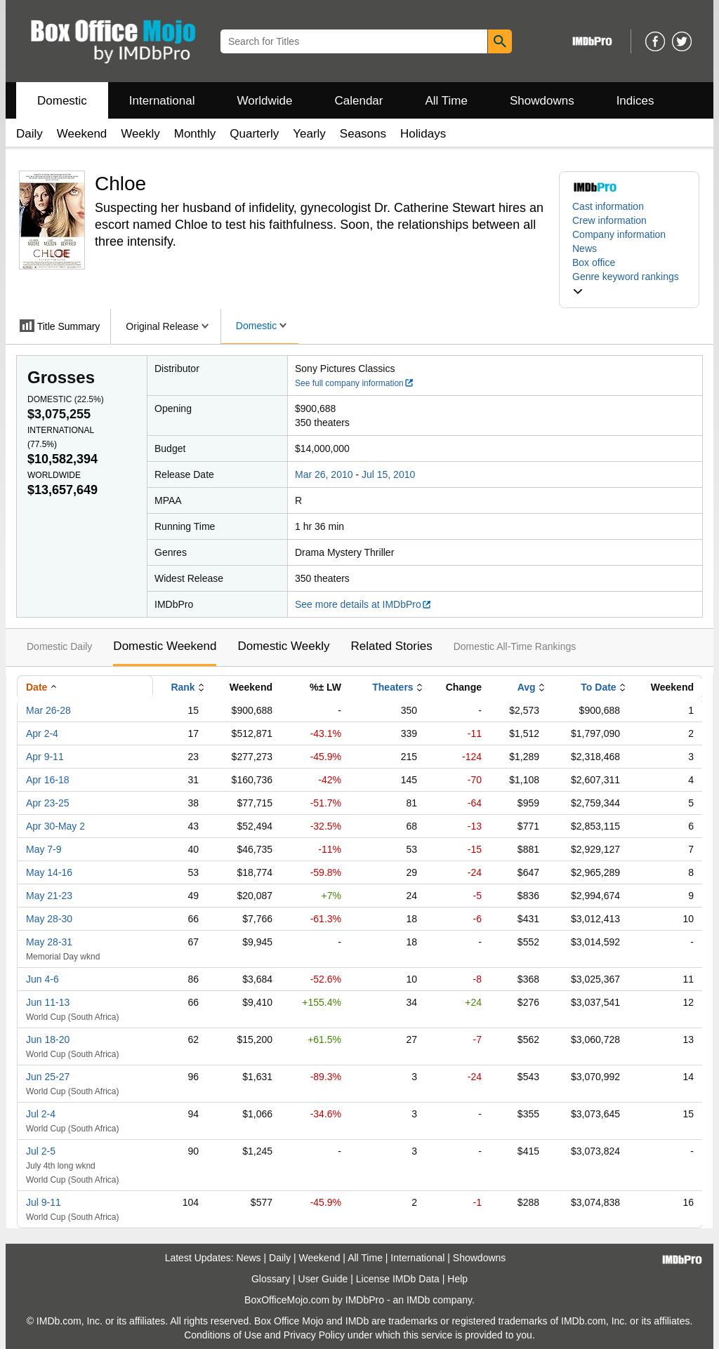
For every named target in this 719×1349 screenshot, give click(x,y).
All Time (447, 100)
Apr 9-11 (45, 756)
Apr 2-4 (42, 733)
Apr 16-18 (47, 779)
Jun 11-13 (48, 1002)
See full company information (354, 383)
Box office (593, 262)
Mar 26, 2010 (324, 474)
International (162, 100)
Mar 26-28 (48, 710)
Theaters (392, 687)
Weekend (82, 133)
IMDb (418, 1299)
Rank (182, 687)
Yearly (309, 133)
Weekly (140, 133)
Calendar (359, 100)
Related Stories (391, 646)
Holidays (423, 133)
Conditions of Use (223, 1335)
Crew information (609, 220)
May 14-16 (49, 872)
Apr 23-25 (47, 803)
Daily (29, 133)
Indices (635, 100)
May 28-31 (49, 942)
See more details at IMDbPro (363, 604)
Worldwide (264, 100)
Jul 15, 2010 (388, 474)
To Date (598, 687)
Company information (619, 234)
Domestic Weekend (164, 646)
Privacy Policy (314, 1335)
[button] (629, 284)
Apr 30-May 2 (55, 826)
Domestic (62, 100)
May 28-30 (49, 918)
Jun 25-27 (48, 1076)
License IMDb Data (398, 1278)
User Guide (323, 1278)
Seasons (363, 133)
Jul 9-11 (43, 1202)
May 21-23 (49, 895)
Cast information (608, 206)
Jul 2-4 (40, 1113)
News (584, 248)
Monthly (195, 133)
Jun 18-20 (48, 1039)
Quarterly (254, 133)
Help (457, 1278)
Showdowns (542, 100)
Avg (526, 687)
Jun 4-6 (42, 979)
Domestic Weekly (283, 646)
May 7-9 (44, 849)
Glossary (270, 1278)
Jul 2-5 (40, 1151)
